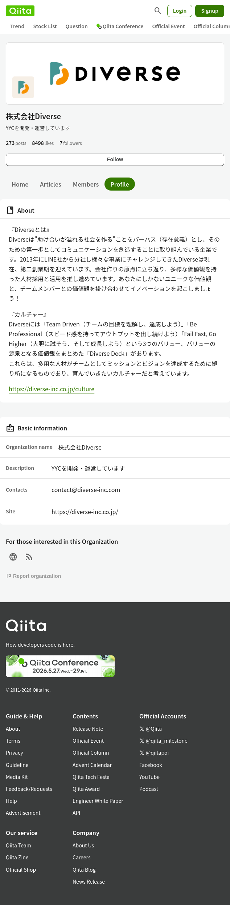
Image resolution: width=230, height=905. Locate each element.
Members (86, 184)
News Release (89, 881)
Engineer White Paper (98, 800)
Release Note (88, 728)
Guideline (17, 764)
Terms (13, 740)
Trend (17, 26)
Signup (209, 10)
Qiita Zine (17, 857)
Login (180, 10)
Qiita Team (18, 845)
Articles (50, 184)
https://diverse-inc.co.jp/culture (51, 388)
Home (20, 184)
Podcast (148, 788)
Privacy (14, 752)
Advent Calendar (92, 764)
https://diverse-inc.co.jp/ (85, 511)
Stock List (45, 26)
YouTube (149, 776)
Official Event (168, 26)
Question (77, 26)
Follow (115, 159)
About (13, 728)
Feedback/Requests (29, 788)
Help (11, 800)
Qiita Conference (120, 26)
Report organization (33, 576)
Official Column (91, 752)
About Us (83, 845)
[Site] (13, 557)
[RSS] (29, 557)
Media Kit (17, 776)
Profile (119, 184)
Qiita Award (86, 788)
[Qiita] (20, 10)
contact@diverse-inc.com (86, 489)
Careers (81, 857)
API (76, 812)
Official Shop (21, 869)
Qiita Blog (84, 869)
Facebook (150, 764)
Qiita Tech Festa (91, 776)
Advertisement (23, 812)
